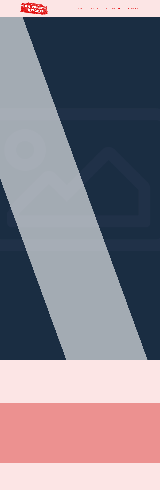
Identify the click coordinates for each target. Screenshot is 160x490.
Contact (133, 8)
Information (113, 8)
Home (80, 8)
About (94, 8)
